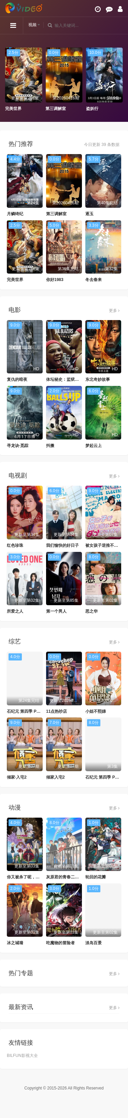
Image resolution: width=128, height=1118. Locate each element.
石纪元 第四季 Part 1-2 (28, 711)
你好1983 (54, 279)
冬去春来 (93, 279)
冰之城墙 (15, 942)
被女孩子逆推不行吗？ (105, 545)
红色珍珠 (15, 545)
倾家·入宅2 (17, 777)
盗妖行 (92, 108)
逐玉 (89, 213)
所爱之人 (15, 611)
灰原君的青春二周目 (64, 877)
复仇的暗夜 (17, 379)
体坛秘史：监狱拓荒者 (66, 379)
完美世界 (13, 108)
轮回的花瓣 (95, 877)
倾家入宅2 (55, 777)
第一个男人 (56, 611)
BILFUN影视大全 (22, 1055)
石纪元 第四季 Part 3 (104, 777)
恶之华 (91, 611)
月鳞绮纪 (15, 213)
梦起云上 (93, 445)
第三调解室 (55, 108)
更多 (114, 310)
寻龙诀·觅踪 (17, 445)
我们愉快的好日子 (62, 545)
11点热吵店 (56, 711)
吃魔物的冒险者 (60, 942)
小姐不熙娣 (95, 711)
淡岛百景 (93, 942)
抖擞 (50, 445)
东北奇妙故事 (97, 379)
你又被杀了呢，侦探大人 (29, 877)
